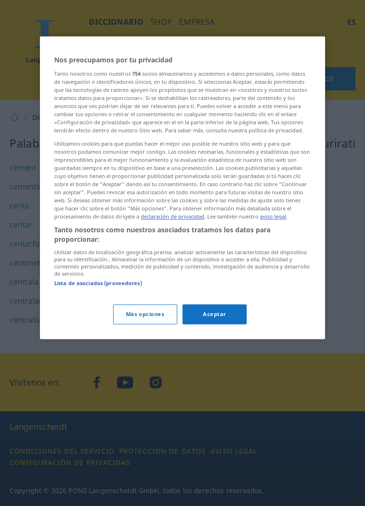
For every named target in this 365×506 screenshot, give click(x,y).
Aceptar (214, 313)
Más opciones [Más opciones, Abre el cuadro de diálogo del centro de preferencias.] (145, 313)
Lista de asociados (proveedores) (98, 283)
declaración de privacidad (172, 216)
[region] (182, 188)
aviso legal (273, 216)
